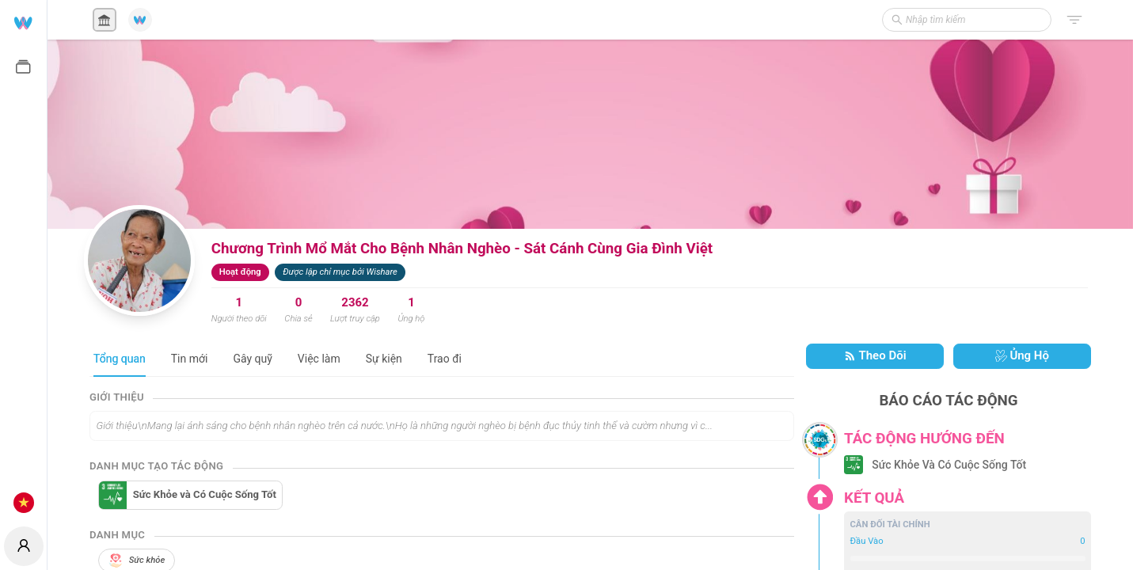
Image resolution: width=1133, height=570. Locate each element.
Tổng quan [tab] (119, 358)
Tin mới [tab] (189, 358)
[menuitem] (23, 22)
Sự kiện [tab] (384, 358)
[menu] (23, 261)
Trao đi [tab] (445, 358)
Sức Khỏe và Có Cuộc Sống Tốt (204, 494)
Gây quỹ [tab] (252, 358)
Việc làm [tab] (319, 358)
